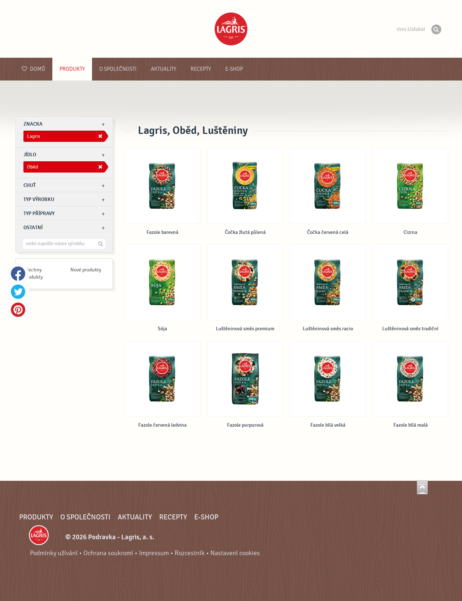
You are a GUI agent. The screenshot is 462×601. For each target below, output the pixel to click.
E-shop (234, 69)
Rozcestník (190, 553)
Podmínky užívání (54, 553)
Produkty (72, 69)
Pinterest (18, 309)
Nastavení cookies (235, 553)
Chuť (29, 185)
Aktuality (163, 69)
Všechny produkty (33, 273)
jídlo (29, 155)
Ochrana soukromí (108, 553)
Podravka (231, 29)
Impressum (154, 553)
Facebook (18, 273)
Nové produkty (85, 270)
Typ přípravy (39, 213)
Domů (33, 69)
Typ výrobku (38, 199)
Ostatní (33, 228)
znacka (33, 124)
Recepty (201, 69)
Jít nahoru (422, 487)
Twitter (18, 291)
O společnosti (117, 69)
